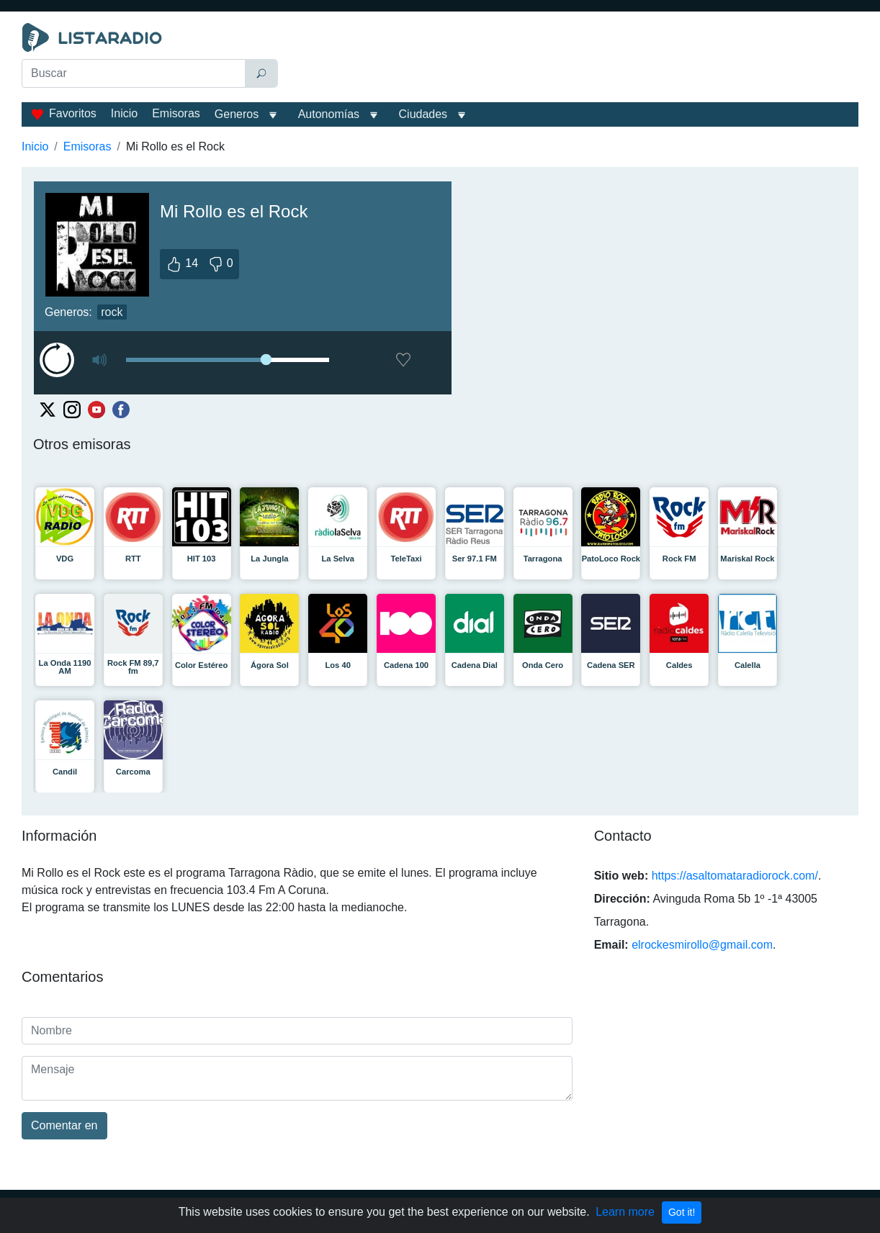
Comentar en (64, 1125)
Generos (237, 114)
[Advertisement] (571, 59)
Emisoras (176, 113)
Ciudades (423, 114)
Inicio (124, 113)
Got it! (681, 1212)
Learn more (625, 1212)
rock (111, 312)
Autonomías (328, 114)
